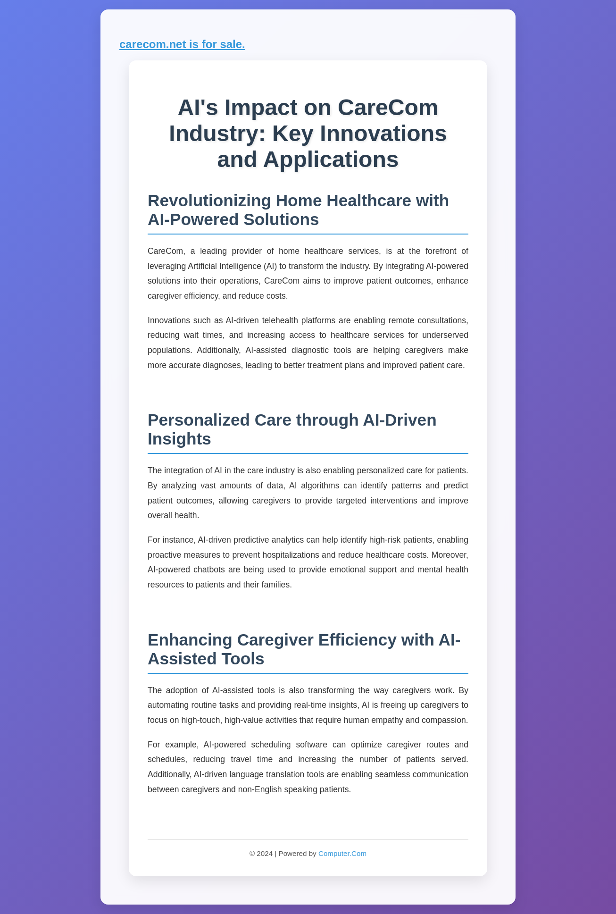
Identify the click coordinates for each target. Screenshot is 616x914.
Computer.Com (342, 853)
